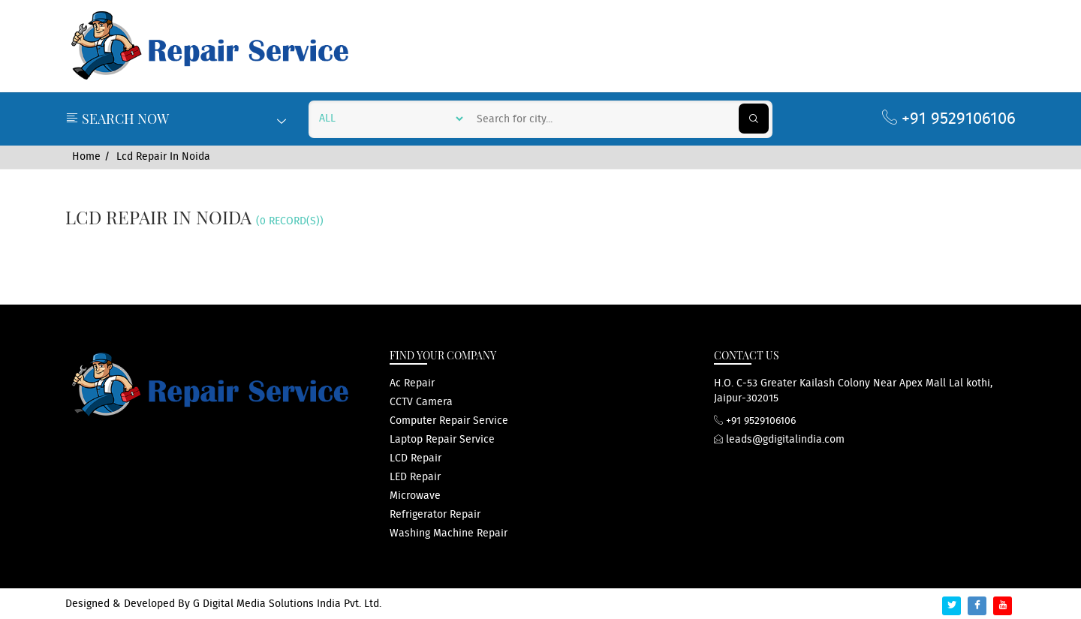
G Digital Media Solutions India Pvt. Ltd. (287, 604)
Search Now (175, 119)
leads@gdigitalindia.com (779, 439)
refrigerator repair (435, 514)
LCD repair (415, 458)
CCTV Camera (421, 402)
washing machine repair (448, 533)
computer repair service (449, 421)
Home (86, 157)
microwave (415, 496)
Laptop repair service (442, 439)
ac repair (412, 383)
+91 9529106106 (949, 119)
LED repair (415, 477)
